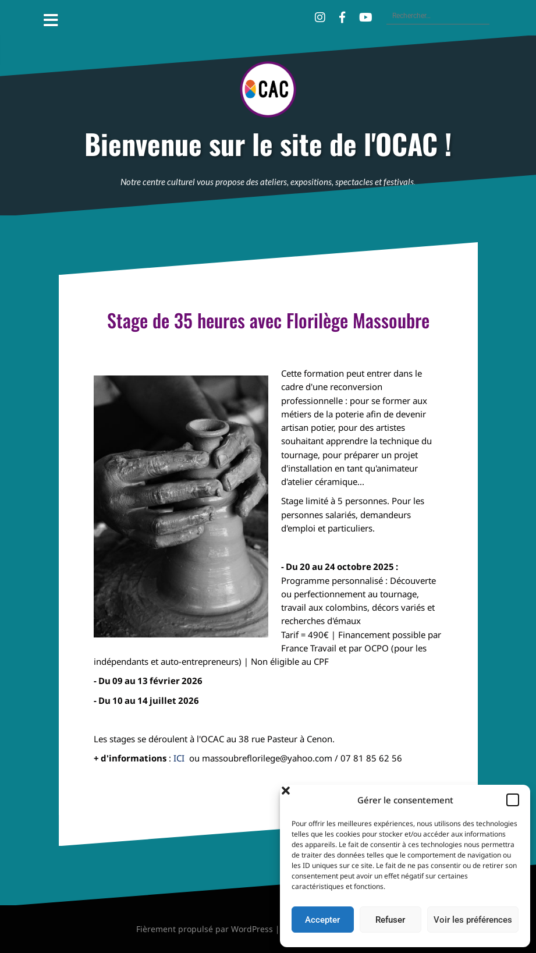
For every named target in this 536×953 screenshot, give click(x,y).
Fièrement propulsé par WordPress (204, 928)
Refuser (390, 920)
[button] (513, 800)
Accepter (322, 920)
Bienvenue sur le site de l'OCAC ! (268, 144)
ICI (181, 758)
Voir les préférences (473, 920)
